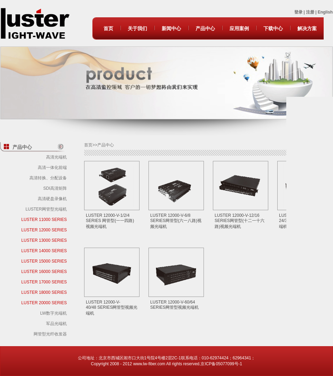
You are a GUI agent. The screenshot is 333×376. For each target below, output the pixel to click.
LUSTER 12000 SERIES (44, 230)
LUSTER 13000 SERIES (44, 240)
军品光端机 (56, 323)
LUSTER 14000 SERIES (44, 250)
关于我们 (137, 28)
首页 (108, 28)
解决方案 (307, 28)
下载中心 (273, 28)
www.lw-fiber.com (149, 363)
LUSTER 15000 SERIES (44, 261)
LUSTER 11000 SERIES (44, 219)
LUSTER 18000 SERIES (44, 292)
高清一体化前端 (52, 167)
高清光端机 (56, 157)
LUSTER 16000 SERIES (44, 271)
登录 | (300, 12)
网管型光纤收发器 (50, 334)
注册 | (312, 12)
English (325, 12)
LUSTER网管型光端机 (46, 209)
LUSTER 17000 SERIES (44, 282)
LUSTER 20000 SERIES (44, 302)
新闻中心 (171, 28)
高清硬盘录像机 (52, 198)
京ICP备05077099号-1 (221, 363)
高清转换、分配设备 (48, 178)
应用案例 (239, 28)
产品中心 (205, 28)
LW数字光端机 (53, 313)
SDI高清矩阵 (55, 188)
